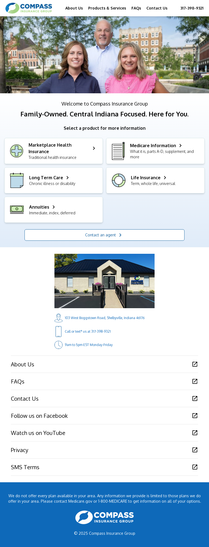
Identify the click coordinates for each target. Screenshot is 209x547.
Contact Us (156, 8)
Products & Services (107, 8)
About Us (74, 8)
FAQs (136, 8)
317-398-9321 (192, 8)
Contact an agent (104, 235)
